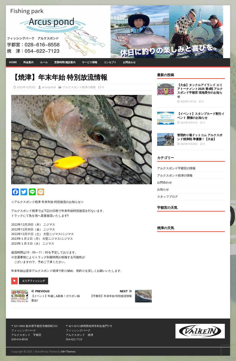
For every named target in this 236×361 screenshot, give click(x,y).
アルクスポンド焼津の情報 (79, 87)
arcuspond (49, 87)
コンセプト (110, 62)
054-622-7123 (74, 339)
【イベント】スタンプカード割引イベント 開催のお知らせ (200, 115)
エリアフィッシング (33, 281)
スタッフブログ (167, 196)
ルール (44, 62)
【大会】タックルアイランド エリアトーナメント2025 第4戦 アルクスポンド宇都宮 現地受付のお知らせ (200, 90)
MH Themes (68, 351)
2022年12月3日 (26, 87)
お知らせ (163, 189)
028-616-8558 (19, 339)
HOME (13, 62)
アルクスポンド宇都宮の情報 (176, 168)
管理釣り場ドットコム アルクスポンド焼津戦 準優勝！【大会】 (199, 137)
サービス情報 (89, 62)
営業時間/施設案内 (65, 62)
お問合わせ (129, 62)
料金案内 (28, 62)
